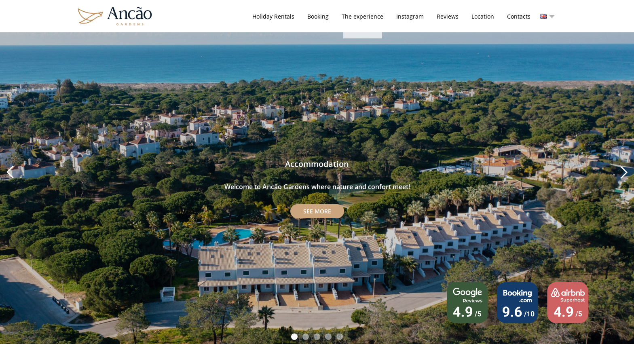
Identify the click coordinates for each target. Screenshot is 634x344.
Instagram (410, 16)
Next (623, 172)
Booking (318, 16)
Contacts (518, 16)
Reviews (448, 16)
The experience (362, 16)
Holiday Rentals (273, 16)
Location (482, 16)
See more (317, 211)
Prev (10, 172)
